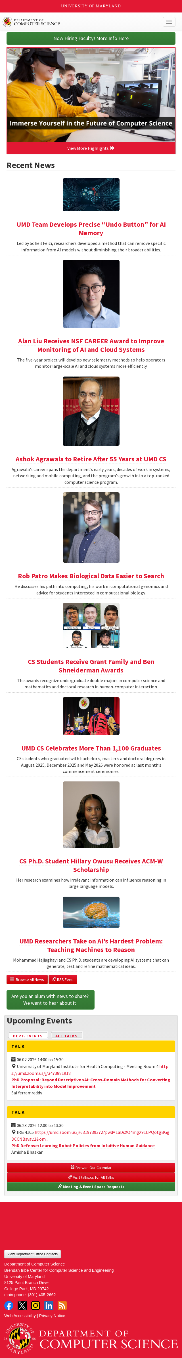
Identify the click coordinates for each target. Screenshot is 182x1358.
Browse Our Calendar (91, 1167)
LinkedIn (48, 1305)
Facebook (8, 1305)
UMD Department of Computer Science (73, 22)
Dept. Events (30, 1036)
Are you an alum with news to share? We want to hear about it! (50, 999)
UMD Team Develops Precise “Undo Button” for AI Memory (91, 228)
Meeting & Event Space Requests (91, 1186)
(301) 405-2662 (42, 1294)
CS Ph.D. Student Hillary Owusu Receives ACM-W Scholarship (91, 865)
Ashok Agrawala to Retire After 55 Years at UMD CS (91, 459)
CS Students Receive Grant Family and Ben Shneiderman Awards (91, 665)
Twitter (22, 1305)
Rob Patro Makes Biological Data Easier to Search (91, 575)
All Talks (66, 1036)
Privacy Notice (52, 1315)
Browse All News (27, 979)
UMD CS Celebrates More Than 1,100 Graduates (91, 748)
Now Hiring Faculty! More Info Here (91, 38)
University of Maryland (91, 6)
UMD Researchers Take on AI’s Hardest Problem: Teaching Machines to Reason (91, 945)
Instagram (35, 1305)
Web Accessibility (20, 1315)
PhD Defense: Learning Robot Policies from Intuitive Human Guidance (83, 1145)
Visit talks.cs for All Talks (91, 1177)
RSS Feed (63, 979)
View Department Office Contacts (32, 1254)
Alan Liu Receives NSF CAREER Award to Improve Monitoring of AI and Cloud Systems (91, 345)
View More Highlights (91, 148)
